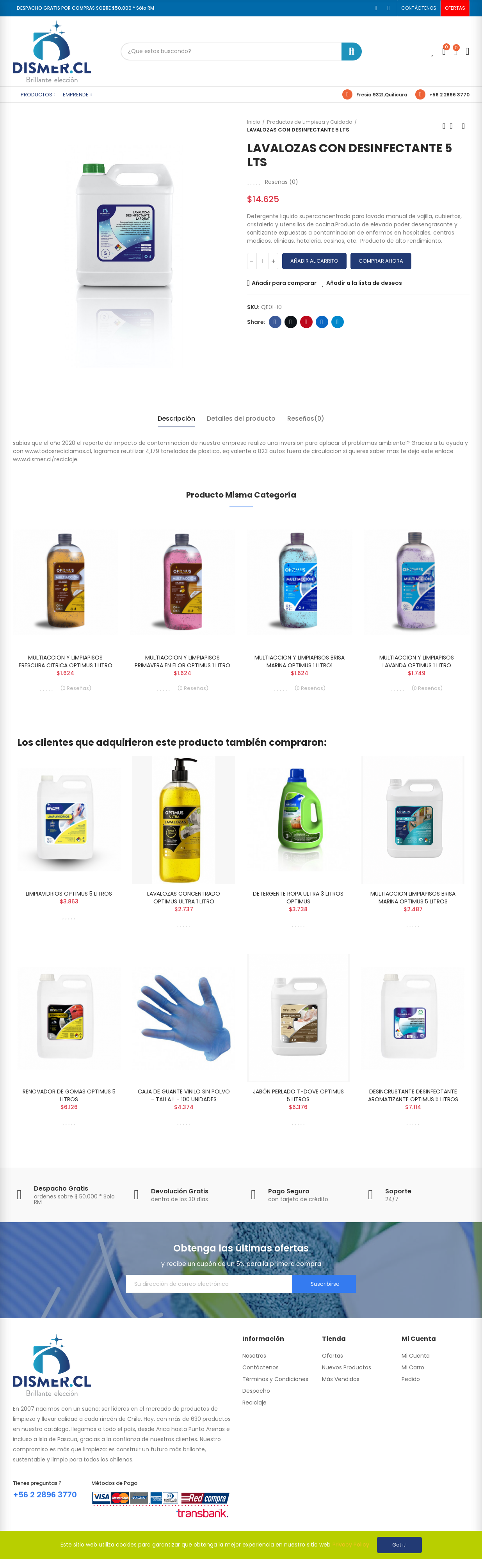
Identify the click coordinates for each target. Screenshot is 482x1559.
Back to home (454, 126)
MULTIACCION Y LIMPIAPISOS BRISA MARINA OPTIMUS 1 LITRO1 (299, 661)
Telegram (337, 322)
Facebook (275, 322)
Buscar (351, 51)
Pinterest (306, 322)
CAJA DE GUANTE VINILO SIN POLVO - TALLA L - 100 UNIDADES (184, 1095)
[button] (419, 8)
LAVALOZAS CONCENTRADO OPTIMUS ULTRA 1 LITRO (183, 897)
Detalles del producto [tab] (241, 418)
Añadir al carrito (314, 261)
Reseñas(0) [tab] (305, 418)
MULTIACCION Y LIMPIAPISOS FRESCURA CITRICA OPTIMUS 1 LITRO (65, 661)
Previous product (444, 126)
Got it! (399, 1544)
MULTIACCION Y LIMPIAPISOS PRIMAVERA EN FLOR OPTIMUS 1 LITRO (182, 661)
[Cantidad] (262, 261)
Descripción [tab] (176, 418)
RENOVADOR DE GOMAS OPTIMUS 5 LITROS (69, 1095)
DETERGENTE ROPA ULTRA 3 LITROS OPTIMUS (298, 897)
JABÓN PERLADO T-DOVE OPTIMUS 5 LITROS (298, 1095)
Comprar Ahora (381, 261)
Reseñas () (281, 182)
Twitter (290, 322)
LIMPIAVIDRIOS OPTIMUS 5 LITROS (69, 894)
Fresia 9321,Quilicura (381, 94)
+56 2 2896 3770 (449, 94)
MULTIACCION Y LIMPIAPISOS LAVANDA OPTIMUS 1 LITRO (416, 661)
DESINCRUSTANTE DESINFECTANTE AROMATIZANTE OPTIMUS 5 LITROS (413, 1095)
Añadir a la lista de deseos (364, 283)
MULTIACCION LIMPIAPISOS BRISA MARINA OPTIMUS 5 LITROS (412, 897)
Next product (464, 126)
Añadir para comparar (284, 283)
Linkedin (321, 322)
